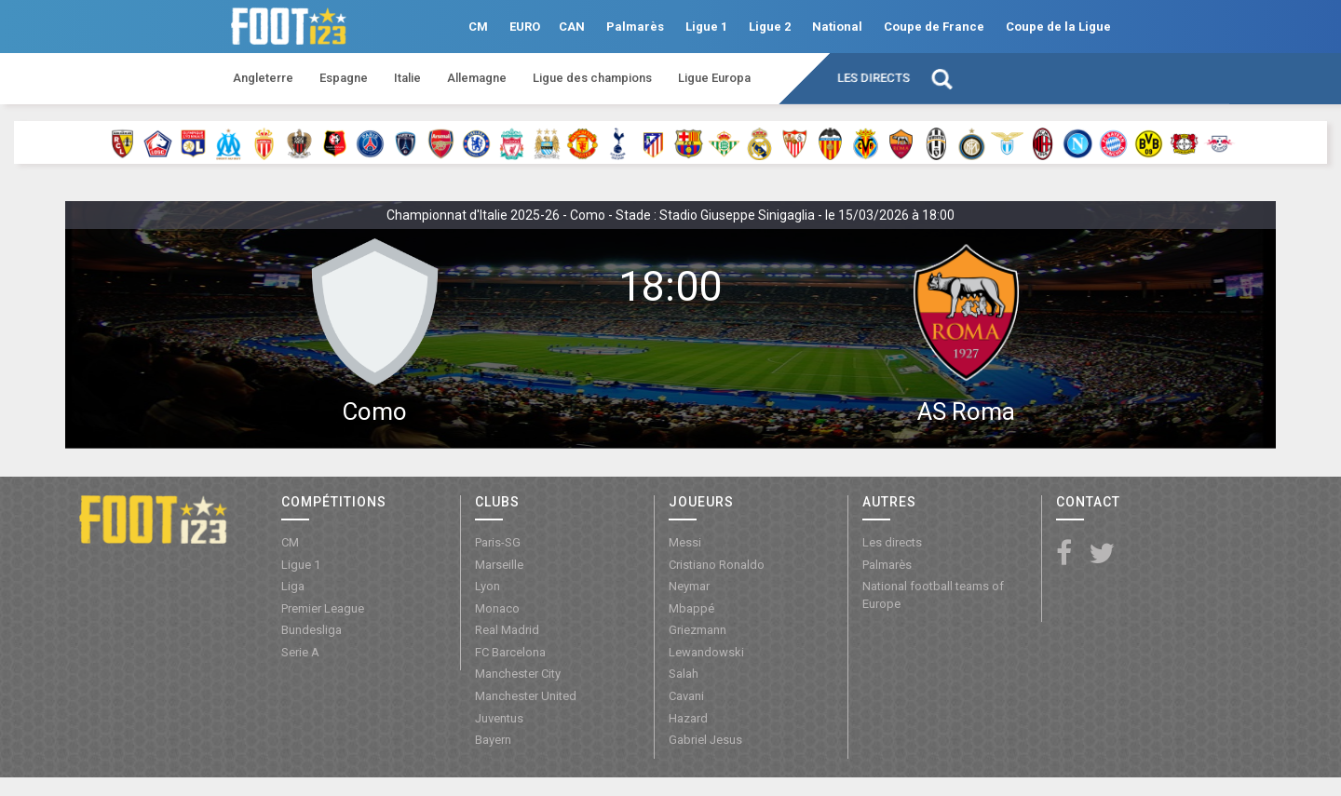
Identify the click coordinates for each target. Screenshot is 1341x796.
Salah (683, 674)
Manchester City (518, 674)
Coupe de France (934, 27)
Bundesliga (311, 630)
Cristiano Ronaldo (717, 565)
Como (374, 411)
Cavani (686, 696)
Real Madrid (507, 630)
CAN (572, 27)
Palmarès (635, 27)
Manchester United (525, 696)
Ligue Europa (714, 78)
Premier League (322, 608)
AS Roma (966, 411)
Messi (685, 542)
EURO (524, 27)
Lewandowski (706, 652)
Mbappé (691, 608)
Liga (293, 586)
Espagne (343, 78)
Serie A (300, 652)
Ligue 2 (770, 27)
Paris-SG (498, 542)
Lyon (487, 586)
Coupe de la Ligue (1058, 27)
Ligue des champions (592, 78)
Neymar (689, 586)
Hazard (688, 718)
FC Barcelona (510, 652)
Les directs (873, 78)
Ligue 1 (706, 27)
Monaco (497, 608)
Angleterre (263, 78)
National (837, 27)
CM (478, 27)
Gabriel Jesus (705, 740)
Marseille (499, 565)
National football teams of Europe (933, 595)
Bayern (493, 740)
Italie (407, 78)
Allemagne (477, 78)
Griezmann (697, 630)
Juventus (499, 718)
